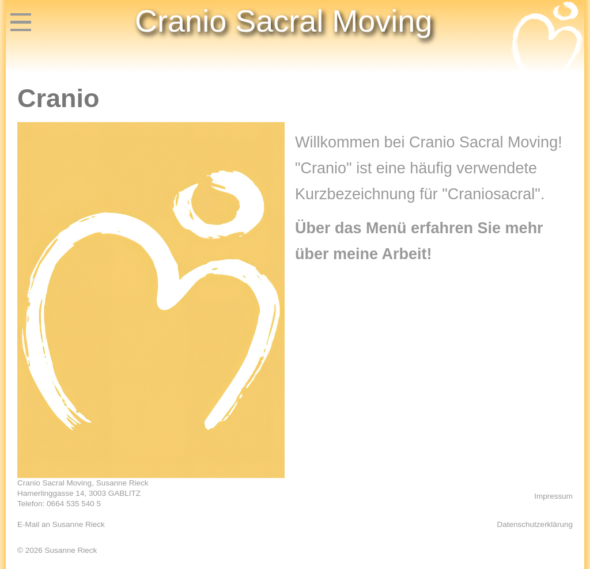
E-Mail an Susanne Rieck (61, 524)
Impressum (553, 496)
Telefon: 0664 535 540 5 (59, 503)
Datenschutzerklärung (535, 524)
